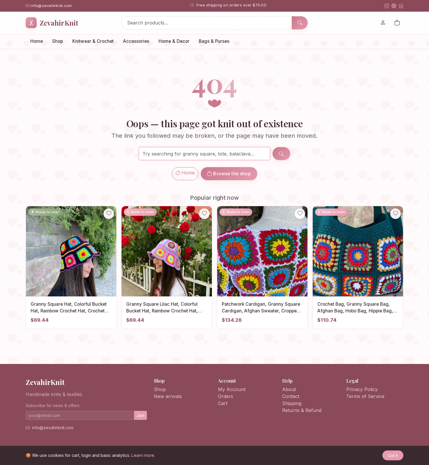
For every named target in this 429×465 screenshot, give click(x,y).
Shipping (291, 403)
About (289, 389)
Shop (57, 41)
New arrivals (168, 396)
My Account (231, 389)
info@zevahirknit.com (52, 427)
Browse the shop (229, 173)
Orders (225, 396)
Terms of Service (365, 396)
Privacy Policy (362, 389)
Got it (393, 455)
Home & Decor (174, 41)
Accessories (136, 41)
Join (140, 415)
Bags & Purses (214, 41)
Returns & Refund (301, 410)
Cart (222, 403)
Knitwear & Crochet (93, 41)
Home (36, 41)
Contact (290, 396)
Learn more (142, 455)
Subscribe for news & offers (53, 405)
